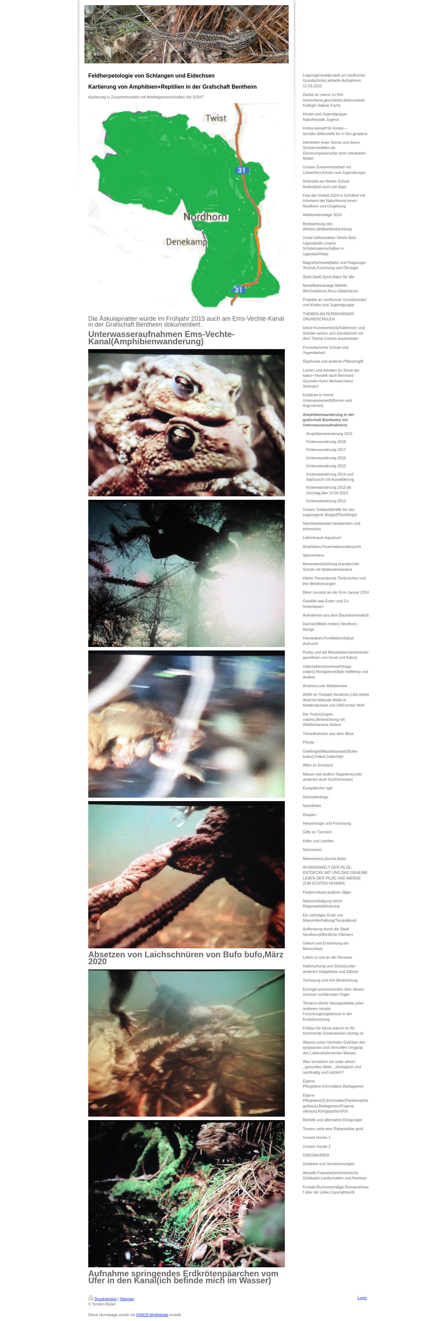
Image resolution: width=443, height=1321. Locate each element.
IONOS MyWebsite (152, 1315)
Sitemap (127, 1299)
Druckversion (102, 1299)
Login (362, 1298)
